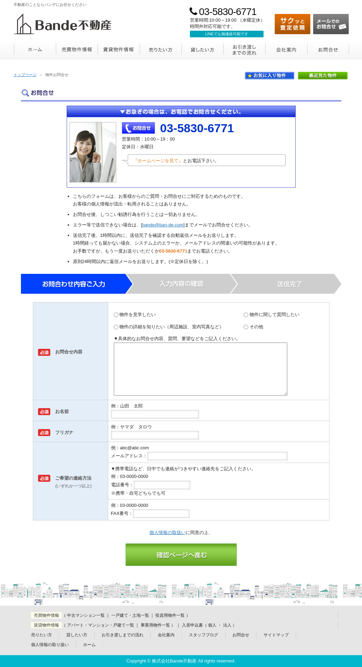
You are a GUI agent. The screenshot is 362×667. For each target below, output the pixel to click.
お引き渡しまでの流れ (244, 50)
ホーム (35, 50)
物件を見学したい (135, 314)
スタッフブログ (203, 634)
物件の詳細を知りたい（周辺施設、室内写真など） (169, 326)
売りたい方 (161, 50)
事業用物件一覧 (155, 625)
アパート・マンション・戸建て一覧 (100, 625)
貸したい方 (202, 50)
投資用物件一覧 (170, 615)
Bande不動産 (63, 23)
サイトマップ (276, 634)
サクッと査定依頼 (292, 24)
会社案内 (286, 50)
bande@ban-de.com (162, 224)
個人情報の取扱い (167, 532)
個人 (212, 625)
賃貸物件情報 (119, 50)
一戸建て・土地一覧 (130, 615)
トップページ (25, 75)
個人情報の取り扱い (50, 644)
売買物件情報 (77, 50)
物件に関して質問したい (272, 314)
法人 (227, 625)
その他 (253, 326)
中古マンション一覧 (86, 615)
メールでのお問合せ (331, 24)
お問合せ (328, 50)
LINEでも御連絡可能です (226, 34)
